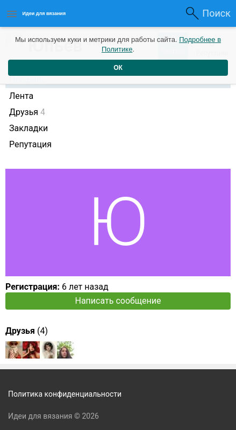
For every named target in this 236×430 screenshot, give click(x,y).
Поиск (216, 13)
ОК (118, 67)
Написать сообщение (118, 301)
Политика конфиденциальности (64, 394)
